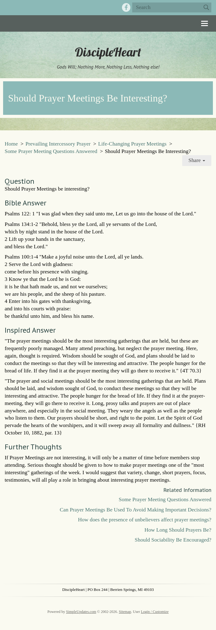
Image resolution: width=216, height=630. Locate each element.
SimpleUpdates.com (81, 612)
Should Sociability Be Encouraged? (173, 540)
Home (11, 144)
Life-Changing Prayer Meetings (132, 144)
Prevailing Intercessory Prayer (58, 144)
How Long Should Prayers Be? (177, 530)
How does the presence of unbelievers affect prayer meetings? (144, 520)
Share (196, 160)
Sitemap (125, 612)
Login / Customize (155, 612)
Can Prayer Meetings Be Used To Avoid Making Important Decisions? (135, 510)
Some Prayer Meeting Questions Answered (51, 151)
